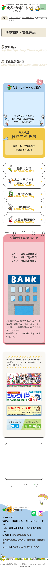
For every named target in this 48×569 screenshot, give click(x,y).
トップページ (14, 18)
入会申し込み (19, 547)
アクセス (23, 484)
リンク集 (6, 547)
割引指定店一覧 (28, 18)
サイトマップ (33, 547)
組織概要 (30, 540)
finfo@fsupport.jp (21, 535)
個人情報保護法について (13, 540)
